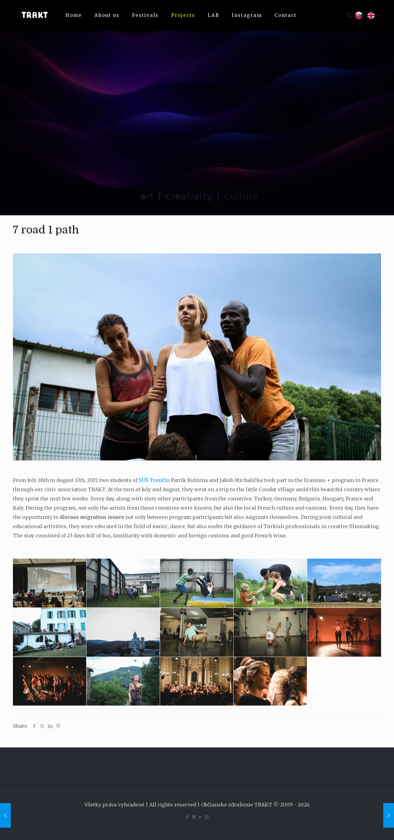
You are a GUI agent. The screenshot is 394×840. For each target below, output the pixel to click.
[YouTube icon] (200, 817)
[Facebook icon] (187, 817)
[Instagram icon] (206, 817)
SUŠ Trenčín (154, 480)
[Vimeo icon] (193, 817)
